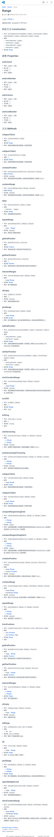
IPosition (10, 173)
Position (11, 246)
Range (11, 50)
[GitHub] (43, 2)
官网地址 (10, 19)
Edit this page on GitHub (10, 825)
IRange (9, 190)
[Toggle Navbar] (51, 2)
